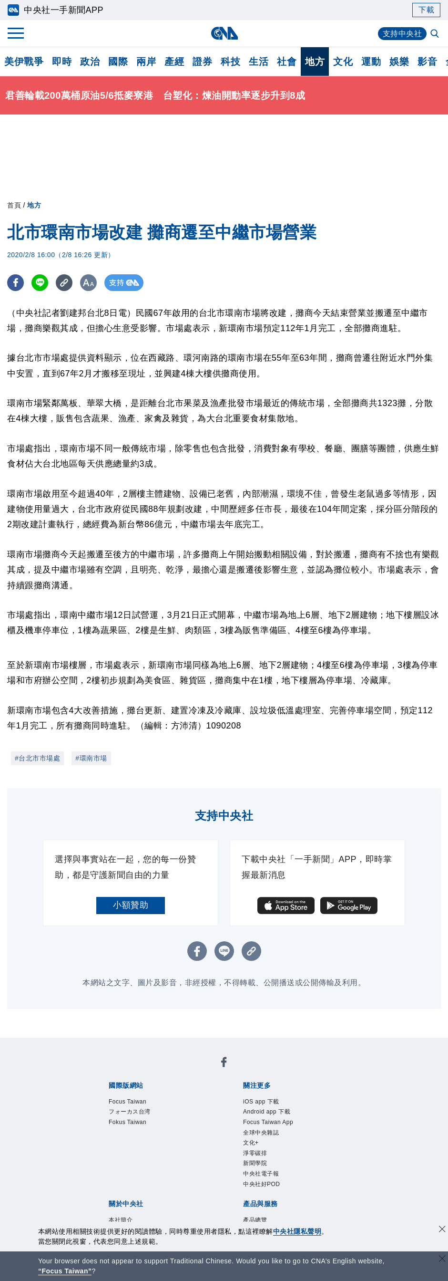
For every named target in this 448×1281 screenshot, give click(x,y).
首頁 (14, 205)
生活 (258, 61)
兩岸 (146, 61)
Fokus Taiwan (127, 1122)
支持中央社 (402, 34)
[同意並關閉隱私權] (442, 1230)
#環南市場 (91, 758)
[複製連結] (64, 282)
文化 (343, 61)
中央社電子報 (261, 1173)
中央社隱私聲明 (297, 1231)
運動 (371, 61)
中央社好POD (261, 1184)
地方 (315, 61)
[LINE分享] (39, 282)
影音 (427, 61)
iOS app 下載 (261, 1101)
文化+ (251, 1142)
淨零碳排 (255, 1153)
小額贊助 (130, 905)
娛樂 (399, 61)
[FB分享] (15, 282)
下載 (426, 10)
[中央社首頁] (224, 33)
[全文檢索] (435, 34)
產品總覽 (255, 1220)
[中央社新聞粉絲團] (224, 1064)
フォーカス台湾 (130, 1112)
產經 (174, 61)
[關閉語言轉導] (442, 1260)
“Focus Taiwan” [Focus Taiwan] (65, 1271)
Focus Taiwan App (268, 1122)
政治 (90, 61)
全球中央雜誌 (261, 1132)
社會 (286, 61)
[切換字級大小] (88, 282)
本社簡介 (120, 1220)
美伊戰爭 (23, 61)
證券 (202, 61)
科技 (230, 61)
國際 (118, 61)
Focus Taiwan (127, 1101)
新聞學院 (255, 1163)
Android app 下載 (266, 1112)
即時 (61, 61)
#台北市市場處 (37, 758)
